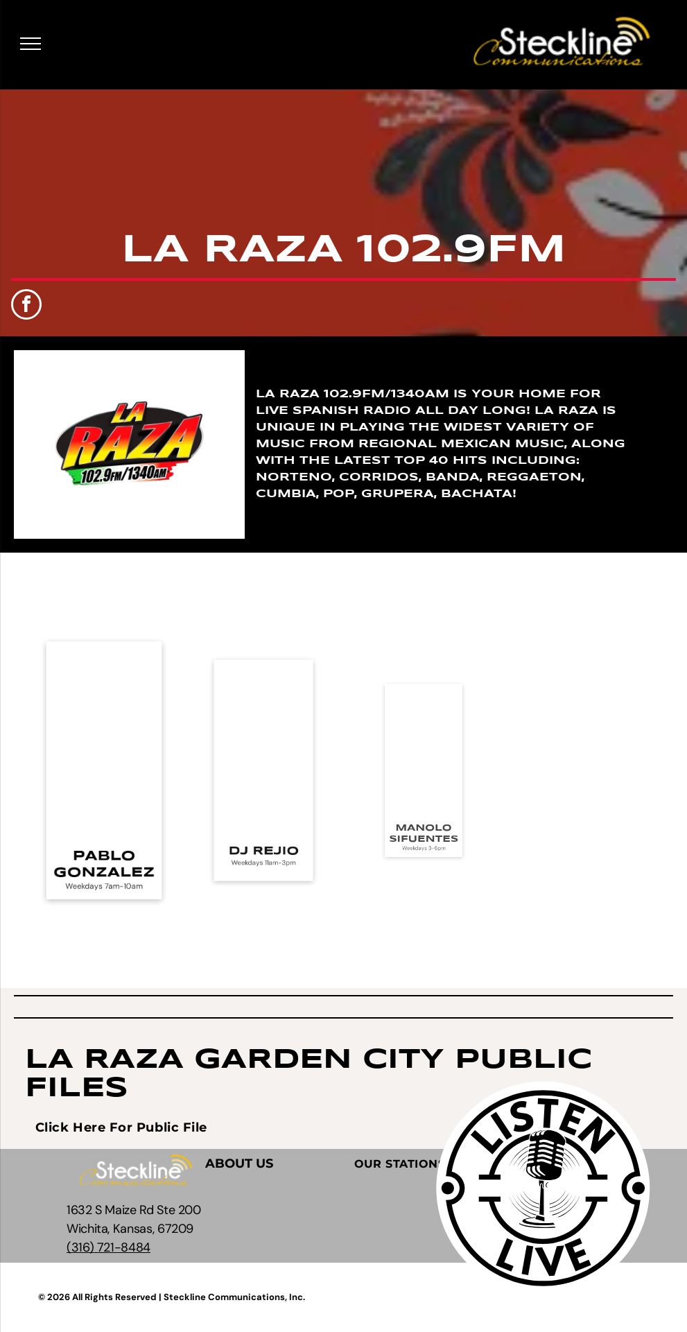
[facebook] (26, 306)
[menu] (30, 44)
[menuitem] (121, 1127)
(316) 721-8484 (108, 1247)
